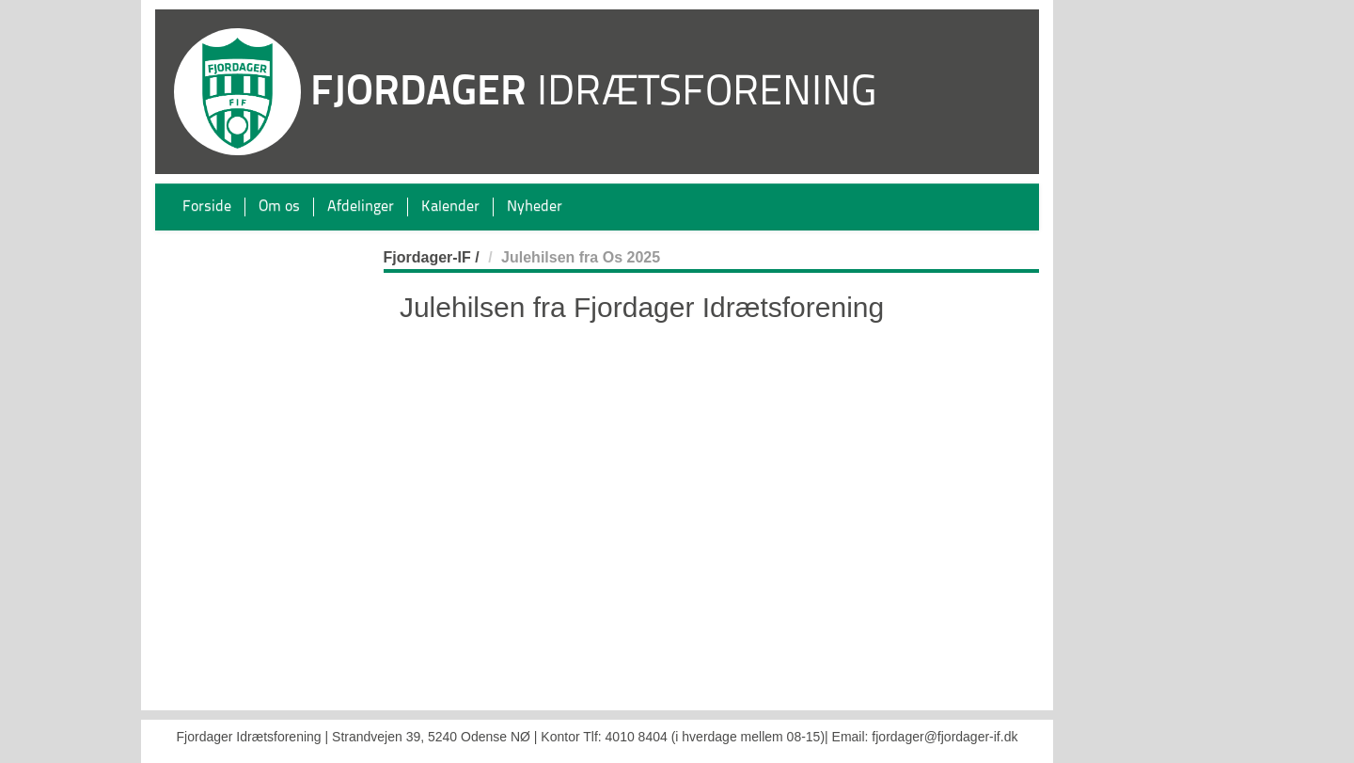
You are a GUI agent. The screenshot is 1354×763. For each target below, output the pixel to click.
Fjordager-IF (427, 257)
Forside (206, 207)
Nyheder (534, 207)
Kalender (450, 207)
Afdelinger (360, 207)
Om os (279, 207)
